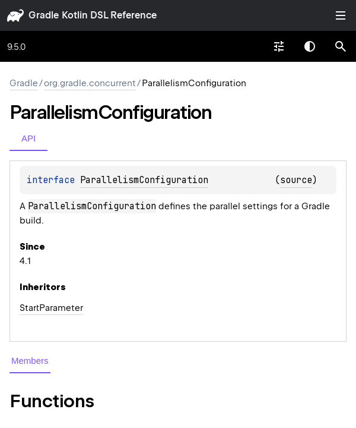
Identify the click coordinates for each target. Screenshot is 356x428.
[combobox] (278, 46)
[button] (340, 46)
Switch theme (309, 46)
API (28, 138)
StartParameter (51, 308)
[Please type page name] (340, 46)
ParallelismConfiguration (144, 180)
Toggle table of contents (340, 15)
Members (30, 360)
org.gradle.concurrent (90, 83)
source (296, 180)
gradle (43, 15)
